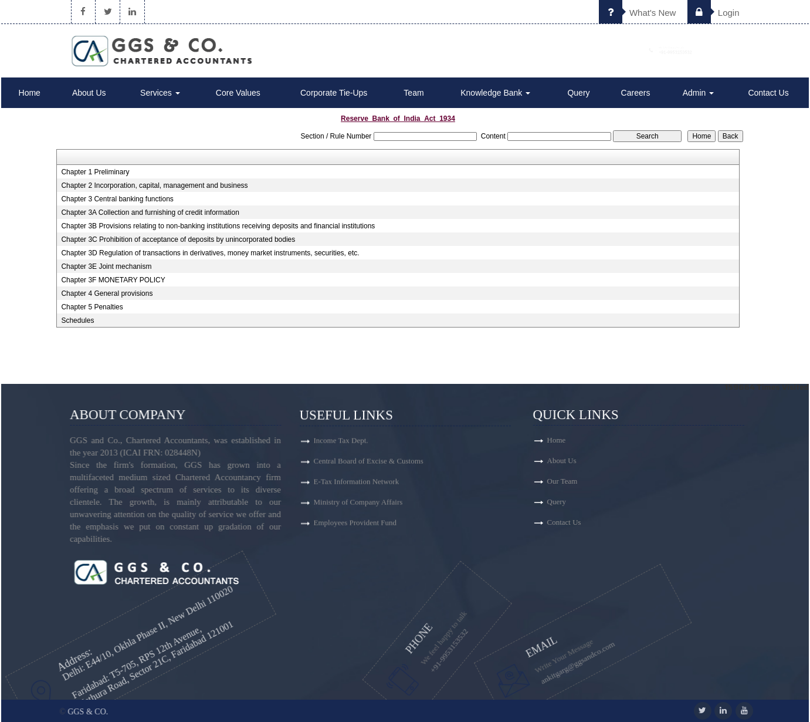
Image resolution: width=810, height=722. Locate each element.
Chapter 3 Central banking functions (117, 199)
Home (29, 92)
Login (713, 13)
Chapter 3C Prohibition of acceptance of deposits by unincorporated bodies (178, 239)
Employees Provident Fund (355, 527)
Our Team (604, 481)
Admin (698, 92)
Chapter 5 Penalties (92, 307)
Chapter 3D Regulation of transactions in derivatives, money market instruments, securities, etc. (210, 253)
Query (578, 92)
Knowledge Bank (495, 92)
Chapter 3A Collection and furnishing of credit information (150, 212)
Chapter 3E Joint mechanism (106, 266)
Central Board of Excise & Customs (368, 465)
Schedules (77, 320)
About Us (89, 92)
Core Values (238, 92)
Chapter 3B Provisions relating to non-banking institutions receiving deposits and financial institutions (218, 226)
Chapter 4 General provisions (106, 293)
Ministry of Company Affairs (358, 506)
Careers (635, 92)
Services (160, 92)
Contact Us (768, 92)
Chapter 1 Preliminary (95, 172)
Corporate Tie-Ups (333, 92)
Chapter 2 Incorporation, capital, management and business (154, 185)
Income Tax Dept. (341, 445)
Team (413, 92)
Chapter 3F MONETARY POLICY (113, 280)
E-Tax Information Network (356, 486)
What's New (637, 13)
